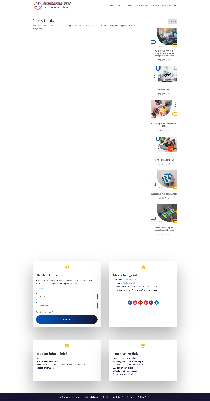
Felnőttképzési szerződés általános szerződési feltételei (61, 364)
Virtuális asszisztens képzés (125, 371)
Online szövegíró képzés (123, 374)
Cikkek (129, 5)
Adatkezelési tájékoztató (47, 361)
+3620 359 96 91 (129, 279)
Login (67, 319)
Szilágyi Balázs (144, 397)
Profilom (40, 288)
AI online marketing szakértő (125, 358)
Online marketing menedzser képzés (129, 364)
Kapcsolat (166, 5)
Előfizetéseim (142, 5)
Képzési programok (45, 367)
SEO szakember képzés (123, 367)
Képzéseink (115, 5)
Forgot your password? (44, 312)
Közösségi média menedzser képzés (128, 361)
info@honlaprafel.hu (130, 283)
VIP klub (155, 5)
